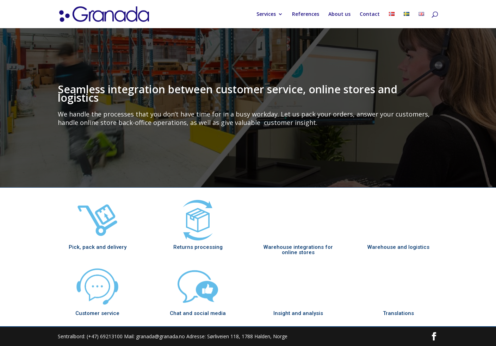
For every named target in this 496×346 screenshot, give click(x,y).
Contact (370, 14)
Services (266, 14)
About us (339, 14)
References (305, 14)
